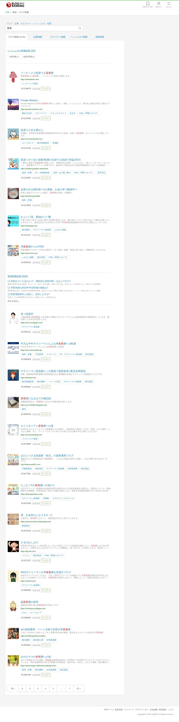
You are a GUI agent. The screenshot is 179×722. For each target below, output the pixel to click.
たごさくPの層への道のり (38, 485)
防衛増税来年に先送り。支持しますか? (30, 294)
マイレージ (51, 354)
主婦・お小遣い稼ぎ (62, 173)
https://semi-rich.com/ (29, 253)
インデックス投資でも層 (37, 73)
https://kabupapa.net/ (29, 226)
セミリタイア (28, 143)
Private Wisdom (29, 100)
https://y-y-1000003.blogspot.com (34, 405)
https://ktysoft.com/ (28, 551)
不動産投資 (27, 468)
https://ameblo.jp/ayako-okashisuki (34, 169)
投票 (49, 23)
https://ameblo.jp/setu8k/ (30, 196)
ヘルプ (171, 709)
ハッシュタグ (39, 23)
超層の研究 (29, 601)
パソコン (26, 555)
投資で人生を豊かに (32, 130)
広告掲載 (154, 709)
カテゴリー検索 (57, 37)
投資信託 (39, 468)
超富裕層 (29, 56)
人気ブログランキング (15, 4)
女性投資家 (73, 468)
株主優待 (26, 230)
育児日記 (101, 173)
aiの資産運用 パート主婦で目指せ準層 (45, 629)
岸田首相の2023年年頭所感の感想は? (29, 287)
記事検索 (37, 37)
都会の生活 (27, 113)
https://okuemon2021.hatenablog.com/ (36, 522)
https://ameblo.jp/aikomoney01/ (33, 636)
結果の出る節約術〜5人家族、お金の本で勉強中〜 (49, 189)
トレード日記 (54, 382)
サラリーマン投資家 (42, 230)
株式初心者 (38, 640)
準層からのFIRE (32, 246)
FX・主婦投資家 (42, 173)
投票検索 (100, 37)
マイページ (129, 709)
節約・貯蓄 (27, 173)
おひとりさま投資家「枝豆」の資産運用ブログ (47, 455)
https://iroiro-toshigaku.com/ (32, 323)
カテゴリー (26, 23)
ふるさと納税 (60, 230)
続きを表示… (13, 301)
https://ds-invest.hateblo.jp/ (31, 350)
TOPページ (109, 709)
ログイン (159, 7)
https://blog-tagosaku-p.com (32, 494)
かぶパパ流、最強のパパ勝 (36, 217)
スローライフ (41, 113)
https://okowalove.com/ (30, 79)
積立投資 (41, 257)
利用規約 (163, 709)
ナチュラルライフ (58, 113)
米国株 (55, 143)
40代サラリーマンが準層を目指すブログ (46, 572)
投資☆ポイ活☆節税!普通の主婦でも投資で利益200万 (51, 159)
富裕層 (14, 56)
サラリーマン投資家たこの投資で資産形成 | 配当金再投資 (53, 371)
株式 (24, 409)
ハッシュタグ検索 (79, 37)
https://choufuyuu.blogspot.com (33, 608)
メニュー (169, 7)
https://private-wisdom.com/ (32, 109)
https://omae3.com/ (28, 581)
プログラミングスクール (63, 498)
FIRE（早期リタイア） (89, 113)
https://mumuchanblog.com (31, 435)
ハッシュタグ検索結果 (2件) (22, 50)
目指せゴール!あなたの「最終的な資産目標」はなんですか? (41, 281)
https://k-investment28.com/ (32, 139)
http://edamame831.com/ (31, 464)
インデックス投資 (30, 84)
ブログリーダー (142, 709)
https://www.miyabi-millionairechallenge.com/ (38, 666)
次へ (79, 688)
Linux (24, 612)
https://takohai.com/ (28, 378)
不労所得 (39, 354)
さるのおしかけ (29, 542)
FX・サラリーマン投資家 (71, 354)
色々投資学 (27, 313)
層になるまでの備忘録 (36, 398)
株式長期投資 (43, 143)
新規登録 (119, 709)
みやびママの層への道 (36, 656)
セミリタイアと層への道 (37, 426)
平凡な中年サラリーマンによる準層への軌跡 (48, 343)
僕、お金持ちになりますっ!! (36, 515)
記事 (17, 23)
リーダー (148, 7)
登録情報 (36, 88)
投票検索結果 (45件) (18, 276)
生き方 (73, 113)
